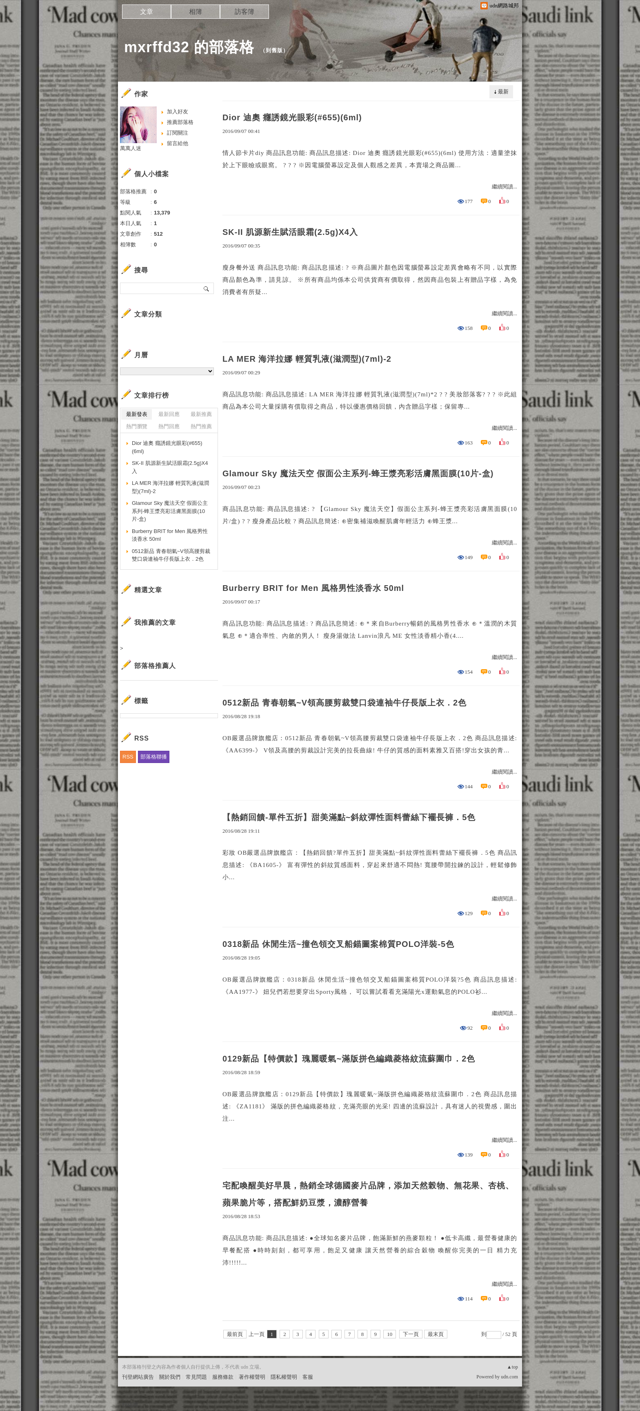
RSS (127, 757)
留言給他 (177, 143)
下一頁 (411, 1334)
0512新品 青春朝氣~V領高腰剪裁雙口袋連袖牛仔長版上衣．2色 (344, 702)
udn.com (509, 1377)
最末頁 (436, 1334)
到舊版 (274, 50)
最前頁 (235, 1334)
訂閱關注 (177, 133)
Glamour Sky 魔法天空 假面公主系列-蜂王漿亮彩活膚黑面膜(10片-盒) (357, 473)
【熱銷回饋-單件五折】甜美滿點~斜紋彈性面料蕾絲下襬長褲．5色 (349, 817)
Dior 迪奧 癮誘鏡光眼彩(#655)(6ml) (292, 117)
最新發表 (136, 414)
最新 (503, 91)
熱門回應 (169, 426)
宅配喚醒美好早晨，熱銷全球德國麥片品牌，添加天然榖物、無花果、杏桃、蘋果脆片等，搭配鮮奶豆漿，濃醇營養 (368, 1194)
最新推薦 (201, 414)
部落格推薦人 (155, 665)
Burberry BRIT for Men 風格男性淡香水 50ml (313, 588)
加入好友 (177, 111)
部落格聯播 (153, 757)
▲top (512, 1367)
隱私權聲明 (284, 1377)
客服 (307, 1377)
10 (389, 1334)
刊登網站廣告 (138, 1377)
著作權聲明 (252, 1377)
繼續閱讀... (504, 187)
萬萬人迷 (130, 148)
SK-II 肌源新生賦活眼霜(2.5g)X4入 (290, 232)
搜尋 (207, 288)
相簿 (195, 11)
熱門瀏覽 (136, 426)
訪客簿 (244, 11)
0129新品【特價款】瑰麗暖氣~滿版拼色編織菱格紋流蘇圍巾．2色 (348, 1058)
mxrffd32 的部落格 (189, 47)
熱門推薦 (201, 426)
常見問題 (196, 1377)
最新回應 (169, 414)
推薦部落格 (180, 122)
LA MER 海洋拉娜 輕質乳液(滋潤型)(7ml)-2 (306, 358)
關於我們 (169, 1377)
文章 (146, 11)
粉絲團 (130, 1405)
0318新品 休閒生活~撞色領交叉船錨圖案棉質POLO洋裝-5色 (338, 944)
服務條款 (222, 1377)
